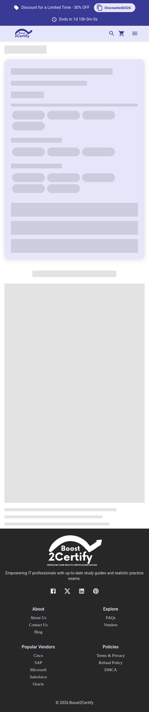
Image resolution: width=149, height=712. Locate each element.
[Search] (112, 33)
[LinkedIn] (81, 591)
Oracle (38, 684)
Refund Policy (110, 662)
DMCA (110, 669)
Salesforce (38, 676)
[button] (114, 7)
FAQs (110, 617)
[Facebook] (53, 591)
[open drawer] (134, 33)
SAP (38, 662)
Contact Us (38, 624)
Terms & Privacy (110, 655)
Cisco (38, 655)
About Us (38, 617)
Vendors (111, 624)
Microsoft (38, 669)
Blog (38, 631)
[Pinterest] (95, 591)
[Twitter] (67, 591)
